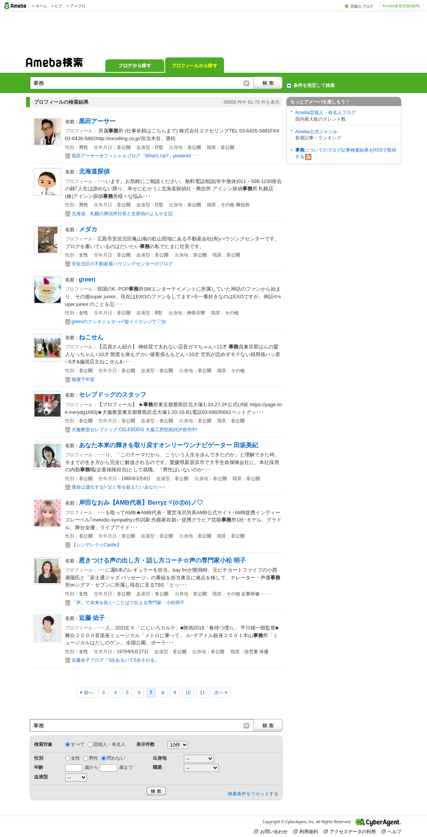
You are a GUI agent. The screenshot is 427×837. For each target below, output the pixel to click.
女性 (75, 758)
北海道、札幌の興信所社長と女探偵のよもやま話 (122, 213)
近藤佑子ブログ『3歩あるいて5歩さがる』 (115, 660)
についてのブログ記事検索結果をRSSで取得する (346, 153)
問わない (116, 758)
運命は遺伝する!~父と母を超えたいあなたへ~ (118, 487)
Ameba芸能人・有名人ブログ (325, 112)
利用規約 (305, 831)
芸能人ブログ (361, 6)
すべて (78, 744)
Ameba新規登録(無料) (401, 5)
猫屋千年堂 (83, 379)
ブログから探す (134, 65)
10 (187, 692)
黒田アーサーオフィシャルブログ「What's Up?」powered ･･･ (135, 156)
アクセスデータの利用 (350, 831)
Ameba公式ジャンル (316, 131)
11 (202, 692)
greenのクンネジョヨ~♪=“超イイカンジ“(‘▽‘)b (119, 321)
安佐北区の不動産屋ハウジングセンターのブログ (122, 263)
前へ (89, 692)
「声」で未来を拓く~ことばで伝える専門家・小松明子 (128, 602)
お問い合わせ (271, 831)
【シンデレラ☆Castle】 (96, 545)
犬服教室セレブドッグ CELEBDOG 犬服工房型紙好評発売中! (135, 429)
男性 (93, 758)
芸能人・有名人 (109, 744)
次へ (218, 692)
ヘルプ (391, 831)
